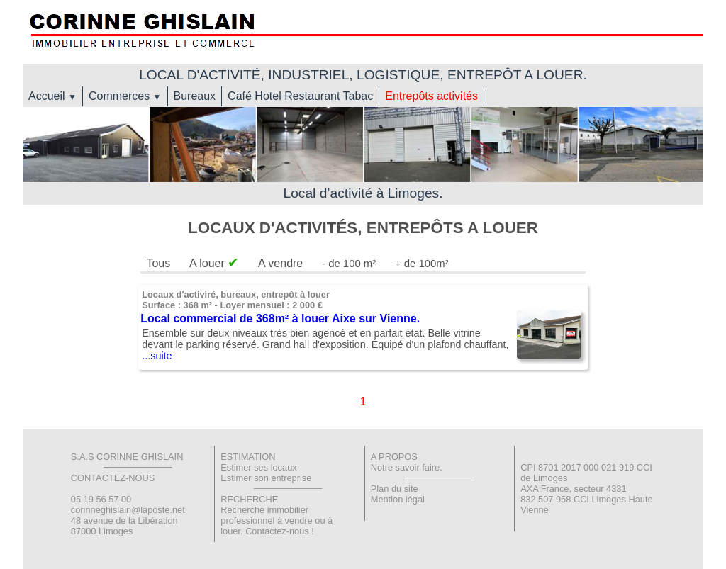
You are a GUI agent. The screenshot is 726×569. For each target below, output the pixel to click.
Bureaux (195, 96)
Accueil (52, 96)
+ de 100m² (422, 263)
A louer (214, 263)
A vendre (280, 263)
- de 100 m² (349, 263)
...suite (157, 355)
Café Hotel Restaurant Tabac (300, 96)
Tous (158, 263)
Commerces (125, 96)
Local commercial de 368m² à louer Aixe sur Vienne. (280, 318)
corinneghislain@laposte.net (128, 510)
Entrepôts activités (431, 96)
